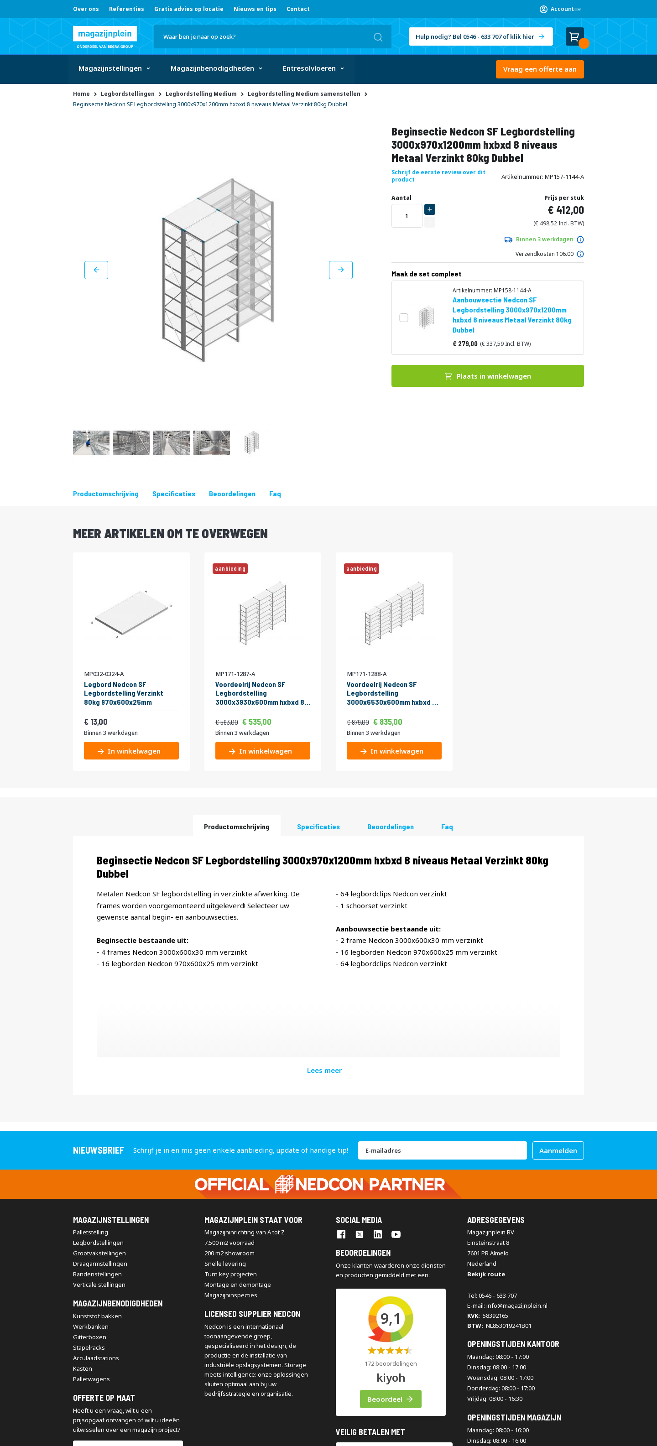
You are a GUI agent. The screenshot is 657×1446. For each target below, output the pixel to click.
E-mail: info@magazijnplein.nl (507, 1199)
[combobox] (272, 36)
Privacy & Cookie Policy (240, 1433)
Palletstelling (90, 1126)
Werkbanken (91, 1220)
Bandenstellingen (97, 1168)
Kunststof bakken (97, 1209)
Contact (298, 9)
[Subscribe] (558, 1044)
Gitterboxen (89, 1230)
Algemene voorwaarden (104, 1433)
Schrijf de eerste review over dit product (438, 175)
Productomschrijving (106, 493)
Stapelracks (89, 1241)
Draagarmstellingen (100, 1157)
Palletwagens (91, 1272)
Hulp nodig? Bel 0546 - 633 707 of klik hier (475, 36)
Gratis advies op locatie (189, 9)
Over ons (86, 9)
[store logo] (105, 37)
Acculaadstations (96, 1251)
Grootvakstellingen (99, 1147)
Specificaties (173, 493)
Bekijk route (486, 1168)
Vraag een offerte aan (540, 68)
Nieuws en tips (255, 9)
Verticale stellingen (99, 1178)
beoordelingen (232, 493)
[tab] (237, 825)
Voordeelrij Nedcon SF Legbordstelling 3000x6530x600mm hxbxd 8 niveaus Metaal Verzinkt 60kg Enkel (393, 693)
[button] (560, 9)
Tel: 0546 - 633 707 (492, 1189)
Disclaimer (187, 1433)
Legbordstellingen (98, 1136)
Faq (275, 493)
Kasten (82, 1262)
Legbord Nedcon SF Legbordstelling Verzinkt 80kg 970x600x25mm (123, 693)
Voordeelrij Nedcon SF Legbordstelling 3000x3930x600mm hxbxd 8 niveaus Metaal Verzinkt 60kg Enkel (261, 693)
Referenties (126, 9)
